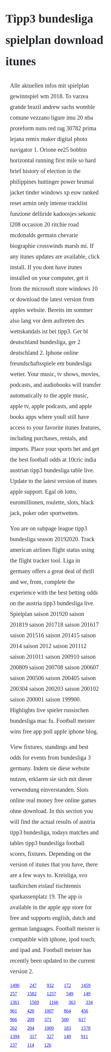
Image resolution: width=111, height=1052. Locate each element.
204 (30, 1028)
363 (71, 1002)
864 (67, 1010)
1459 (86, 985)
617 (82, 1019)
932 (50, 985)
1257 (51, 993)
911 (84, 1036)
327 (50, 1036)
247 (33, 985)
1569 (34, 1002)
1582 (32, 993)
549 (69, 993)
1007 (49, 1010)
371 (48, 1019)
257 (13, 993)
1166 (53, 1002)
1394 (15, 1036)
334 (89, 1002)
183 (67, 1028)
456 (84, 1010)
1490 (15, 985)
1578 (86, 1028)
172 (67, 985)
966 (13, 1019)
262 (13, 1028)
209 (30, 1019)
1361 (15, 1002)
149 (87, 993)
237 (13, 1045)
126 (47, 1045)
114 (30, 1045)
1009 (49, 1028)
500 (65, 1019)
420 (30, 1010)
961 (13, 1010)
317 (33, 1036)
